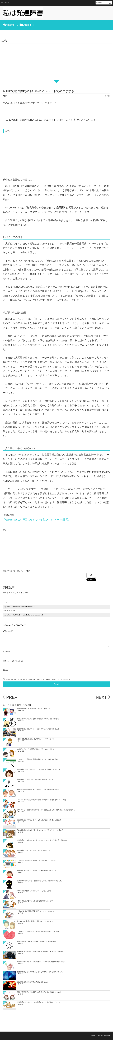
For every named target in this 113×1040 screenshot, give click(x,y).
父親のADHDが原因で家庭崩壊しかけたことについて (35, 911)
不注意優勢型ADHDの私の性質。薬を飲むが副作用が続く (37, 941)
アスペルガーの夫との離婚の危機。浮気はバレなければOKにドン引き (41, 800)
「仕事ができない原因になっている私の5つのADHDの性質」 (36, 519)
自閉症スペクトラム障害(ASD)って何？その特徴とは (35, 749)
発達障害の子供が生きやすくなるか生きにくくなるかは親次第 (39, 820)
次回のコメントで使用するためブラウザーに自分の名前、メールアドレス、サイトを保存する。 (39, 679)
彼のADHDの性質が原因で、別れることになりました (35, 921)
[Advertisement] (56, 63)
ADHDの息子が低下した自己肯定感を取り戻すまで (35, 901)
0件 (6, 96)
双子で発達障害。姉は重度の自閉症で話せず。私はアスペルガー (39, 992)
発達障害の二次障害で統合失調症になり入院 (32, 982)
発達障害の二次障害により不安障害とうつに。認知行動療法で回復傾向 (42, 840)
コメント (22, 571)
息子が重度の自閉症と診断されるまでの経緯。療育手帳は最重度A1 (40, 951)
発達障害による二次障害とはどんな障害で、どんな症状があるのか (40, 972)
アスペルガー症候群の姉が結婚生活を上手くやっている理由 (38, 931)
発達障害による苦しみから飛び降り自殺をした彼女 (35, 779)
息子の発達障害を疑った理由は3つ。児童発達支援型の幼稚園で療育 (41, 962)
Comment (8, 631)
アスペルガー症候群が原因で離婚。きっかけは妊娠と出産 (37, 759)
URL (6, 670)
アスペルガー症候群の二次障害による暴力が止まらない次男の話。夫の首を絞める (46, 810)
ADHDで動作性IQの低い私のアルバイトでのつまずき (36, 739)
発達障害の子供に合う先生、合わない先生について (35, 850)
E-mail (7, 661)
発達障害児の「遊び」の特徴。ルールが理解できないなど (37, 870)
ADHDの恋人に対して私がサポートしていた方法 (34, 891)
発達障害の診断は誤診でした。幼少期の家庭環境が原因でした (39, 769)
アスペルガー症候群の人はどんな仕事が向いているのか (36, 860)
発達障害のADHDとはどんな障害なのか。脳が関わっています (39, 1002)
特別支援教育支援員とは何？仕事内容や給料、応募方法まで (38, 719)
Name (7, 651)
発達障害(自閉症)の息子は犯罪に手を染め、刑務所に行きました (39, 881)
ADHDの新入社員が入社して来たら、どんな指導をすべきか (38, 790)
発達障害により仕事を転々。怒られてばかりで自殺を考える (38, 729)
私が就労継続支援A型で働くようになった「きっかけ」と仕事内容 (40, 830)
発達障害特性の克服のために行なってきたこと (33, 709)
